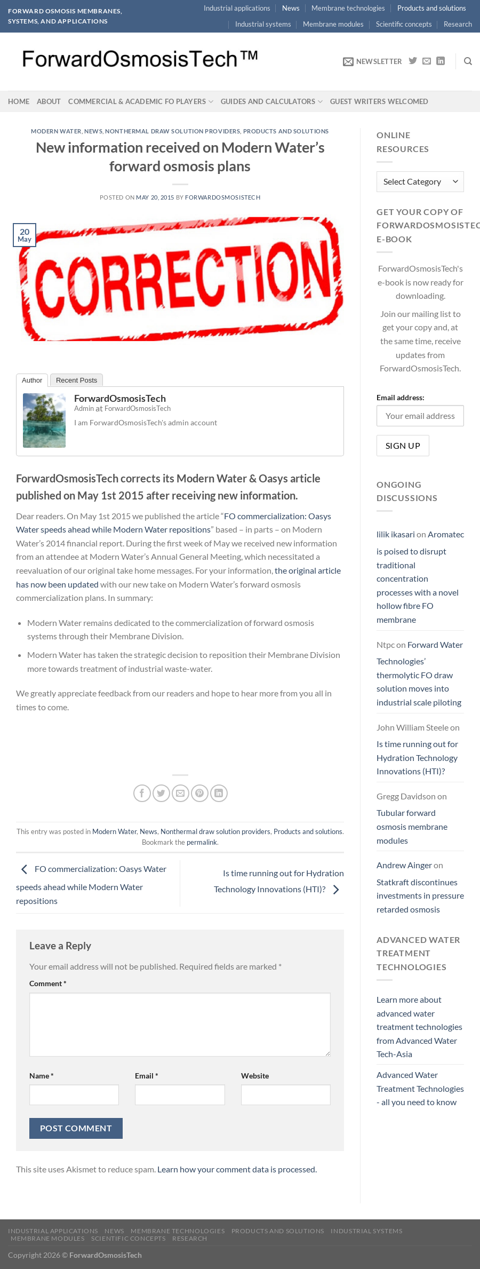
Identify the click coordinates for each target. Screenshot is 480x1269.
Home (18, 101)
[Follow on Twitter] (413, 61)
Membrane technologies (348, 8)
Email (146, 1075)
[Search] (468, 61)
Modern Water (56, 131)
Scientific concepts (404, 24)
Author (32, 380)
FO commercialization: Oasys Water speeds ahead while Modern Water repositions (91, 884)
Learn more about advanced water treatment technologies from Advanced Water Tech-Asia (419, 1026)
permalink (202, 842)
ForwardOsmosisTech (222, 197)
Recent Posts (76, 380)
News (291, 8)
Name (41, 1075)
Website (255, 1075)
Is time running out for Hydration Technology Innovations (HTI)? (417, 757)
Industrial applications (237, 8)
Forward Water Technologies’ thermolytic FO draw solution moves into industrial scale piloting (420, 673)
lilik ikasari (396, 534)
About (49, 101)
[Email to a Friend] (180, 793)
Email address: (401, 397)
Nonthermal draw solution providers (172, 131)
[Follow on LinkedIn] (440, 61)
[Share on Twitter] (161, 793)
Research (458, 24)
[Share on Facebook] (142, 793)
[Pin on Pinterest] (200, 793)
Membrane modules (333, 24)
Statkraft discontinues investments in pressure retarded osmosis (420, 895)
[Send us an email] (426, 61)
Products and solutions (431, 8)
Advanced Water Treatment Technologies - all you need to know (420, 1088)
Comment (48, 983)
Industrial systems (263, 24)
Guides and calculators (272, 102)
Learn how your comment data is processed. (237, 1169)
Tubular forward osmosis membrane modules (412, 826)
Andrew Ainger (404, 865)
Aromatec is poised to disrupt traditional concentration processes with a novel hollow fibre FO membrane (420, 577)
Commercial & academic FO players (140, 102)
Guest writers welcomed (379, 101)
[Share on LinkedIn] (219, 793)
